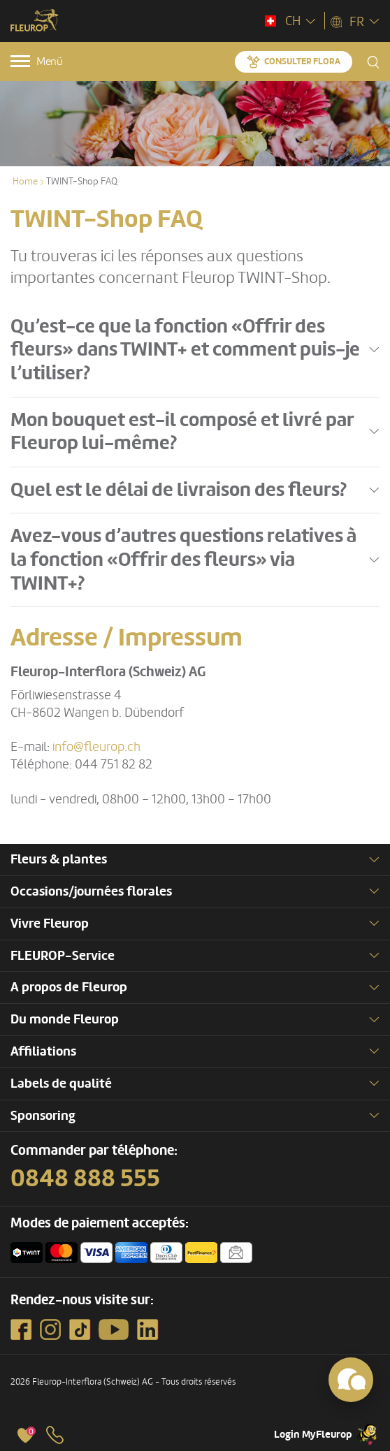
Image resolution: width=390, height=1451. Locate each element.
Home (25, 181)
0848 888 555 (85, 1178)
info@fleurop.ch (96, 746)
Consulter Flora (302, 61)
